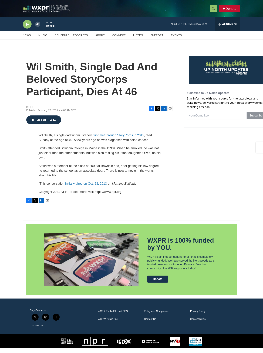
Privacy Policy (197, 316)
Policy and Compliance (156, 316)
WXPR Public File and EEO (113, 316)
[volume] (38, 25)
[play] (27, 25)
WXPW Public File (108, 324)
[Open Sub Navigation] (33, 36)
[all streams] (227, 25)
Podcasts (80, 36)
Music (42, 36)
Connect (119, 36)
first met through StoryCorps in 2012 (118, 140)
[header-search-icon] (213, 9)
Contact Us (150, 324)
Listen (138, 36)
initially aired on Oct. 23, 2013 (86, 188)
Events (176, 36)
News (27, 36)
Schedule (62, 36)
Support (156, 36)
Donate (231, 9)
